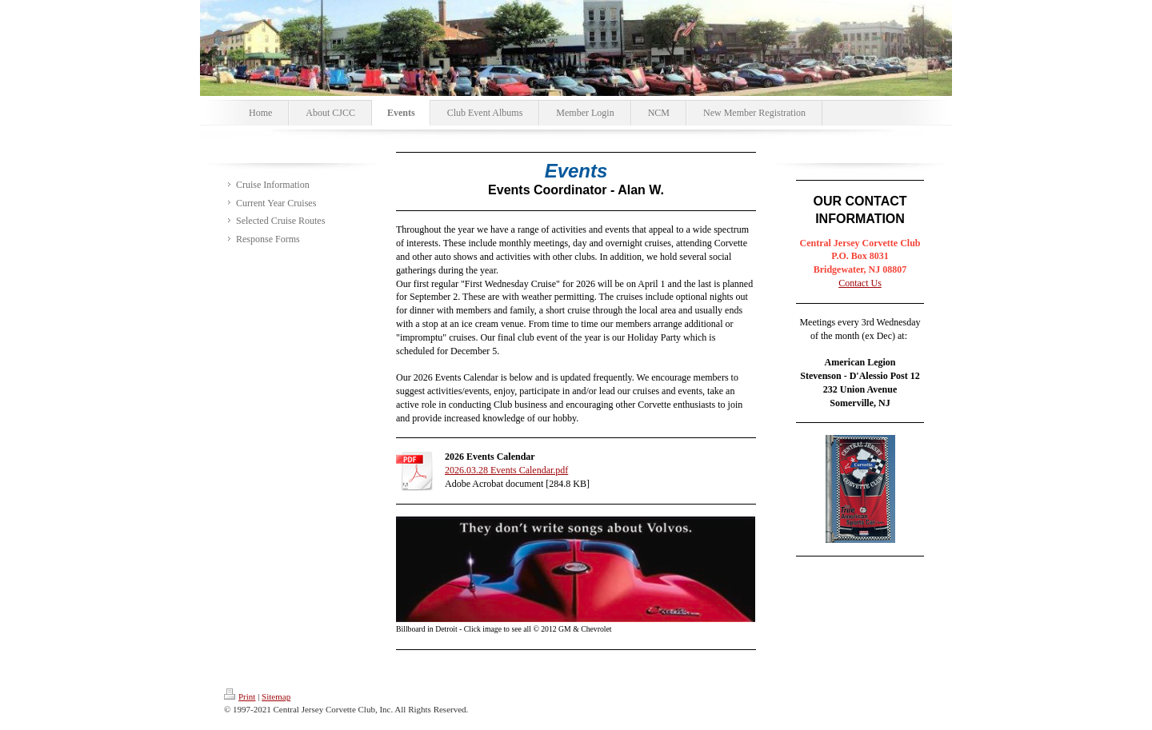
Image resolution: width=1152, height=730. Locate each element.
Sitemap (276, 696)
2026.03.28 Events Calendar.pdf (506, 470)
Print (239, 696)
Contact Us (860, 283)
